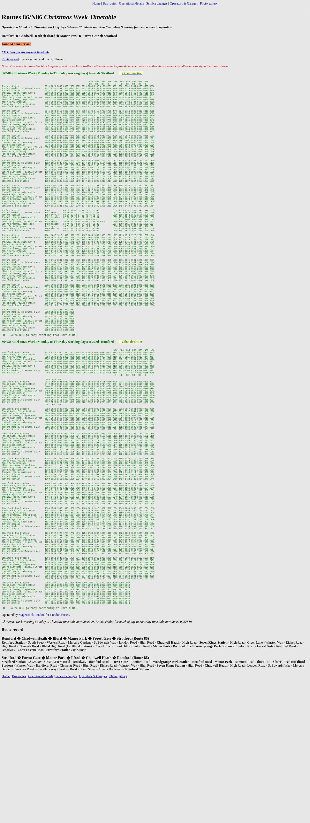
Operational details (131, 3)
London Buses (59, 756)
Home (96, 3)
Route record (10, 59)
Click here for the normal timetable (25, 52)
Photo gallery (209, 3)
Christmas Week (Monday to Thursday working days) (50, 412)
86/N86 (7, 412)
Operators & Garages (184, 3)
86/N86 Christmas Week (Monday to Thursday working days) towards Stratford (58, 73)
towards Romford (101, 412)
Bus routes (110, 3)
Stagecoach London (32, 756)
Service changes (157, 3)
